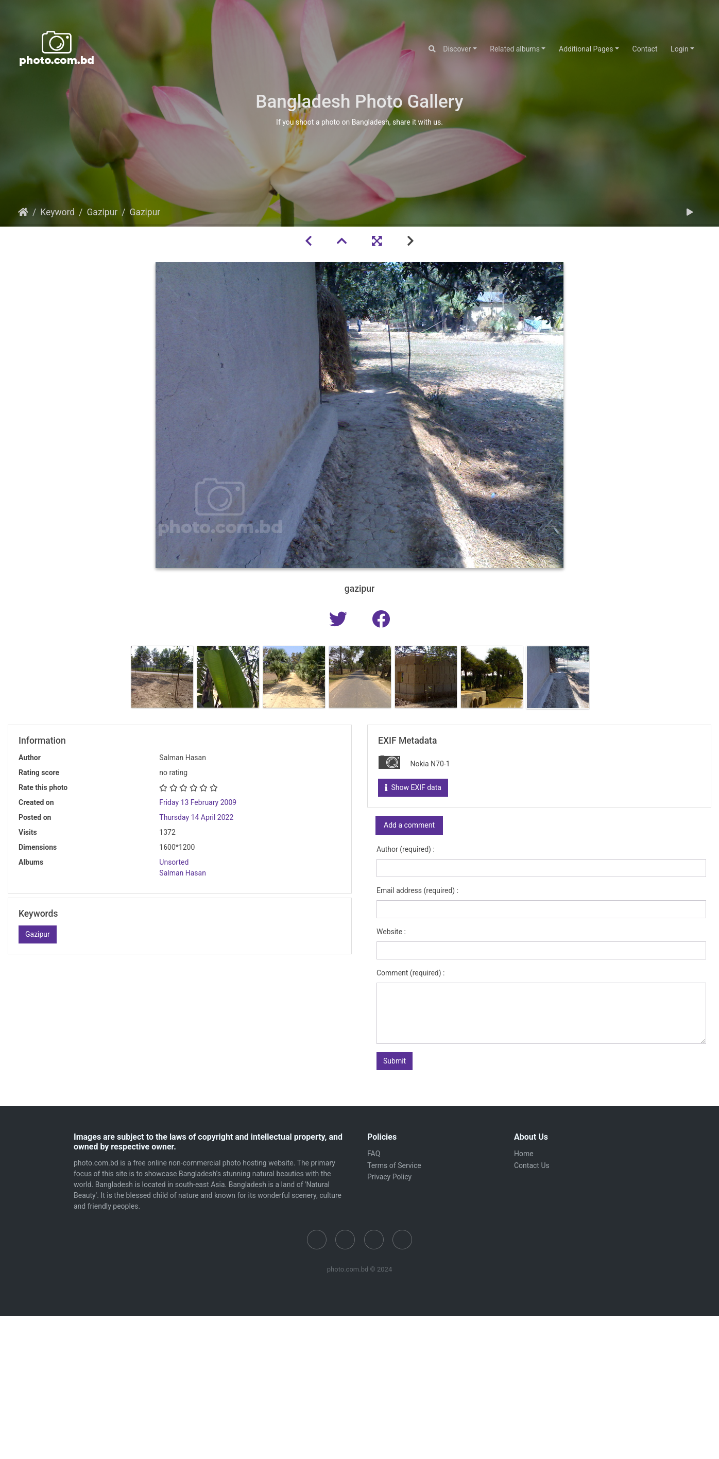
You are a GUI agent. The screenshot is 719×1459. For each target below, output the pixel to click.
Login (680, 49)
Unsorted (174, 862)
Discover (457, 49)
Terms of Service (394, 1165)
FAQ (373, 1153)
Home (23, 212)
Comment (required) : (410, 973)
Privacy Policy (389, 1177)
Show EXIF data (413, 787)
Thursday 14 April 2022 (196, 817)
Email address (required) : (417, 890)
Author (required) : (405, 849)
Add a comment (409, 825)
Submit (394, 1061)
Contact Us (532, 1165)
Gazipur (102, 212)
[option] (162, 677)
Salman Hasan (182, 873)
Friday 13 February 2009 (197, 802)
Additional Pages (586, 49)
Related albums (515, 49)
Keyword (57, 212)
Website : (391, 932)
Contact (645, 49)
